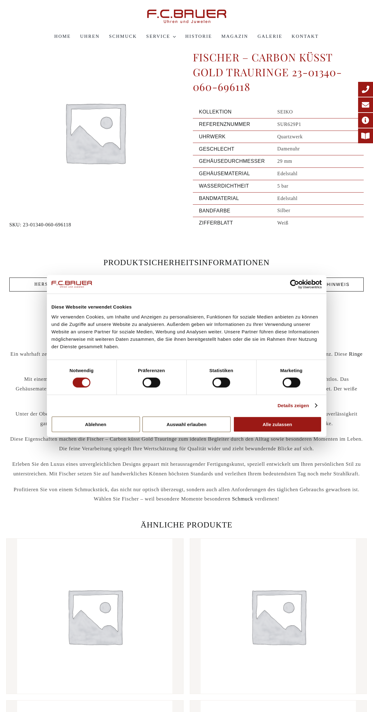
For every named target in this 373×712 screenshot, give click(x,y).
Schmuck (242, 499)
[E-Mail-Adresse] (365, 104)
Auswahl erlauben (186, 424)
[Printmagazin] (365, 135)
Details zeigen (293, 405)
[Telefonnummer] (365, 89)
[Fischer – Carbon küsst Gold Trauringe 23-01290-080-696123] (278, 616)
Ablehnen (95, 424)
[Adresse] (365, 120)
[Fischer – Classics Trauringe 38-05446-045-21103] (95, 616)
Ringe (355, 354)
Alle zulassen (277, 424)
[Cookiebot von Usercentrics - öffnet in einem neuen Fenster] (294, 284)
